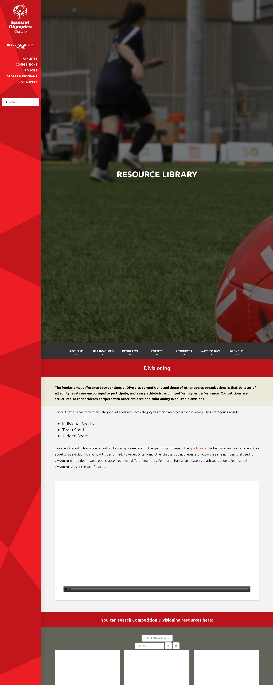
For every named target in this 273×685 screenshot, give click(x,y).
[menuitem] (237, 353)
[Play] (66, 589)
